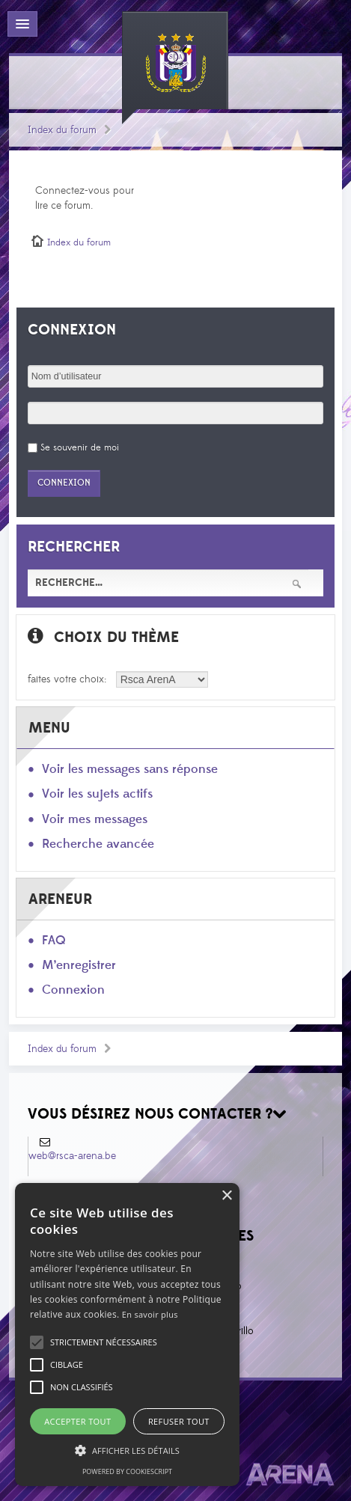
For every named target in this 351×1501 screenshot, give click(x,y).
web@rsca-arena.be (72, 1156)
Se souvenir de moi (79, 447)
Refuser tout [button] (179, 1421)
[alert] (127, 1334)
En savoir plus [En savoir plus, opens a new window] (150, 1314)
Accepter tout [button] (77, 1421)
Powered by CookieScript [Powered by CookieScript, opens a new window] (127, 1471)
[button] (103, 1342)
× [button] (226, 1196)
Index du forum (62, 130)
